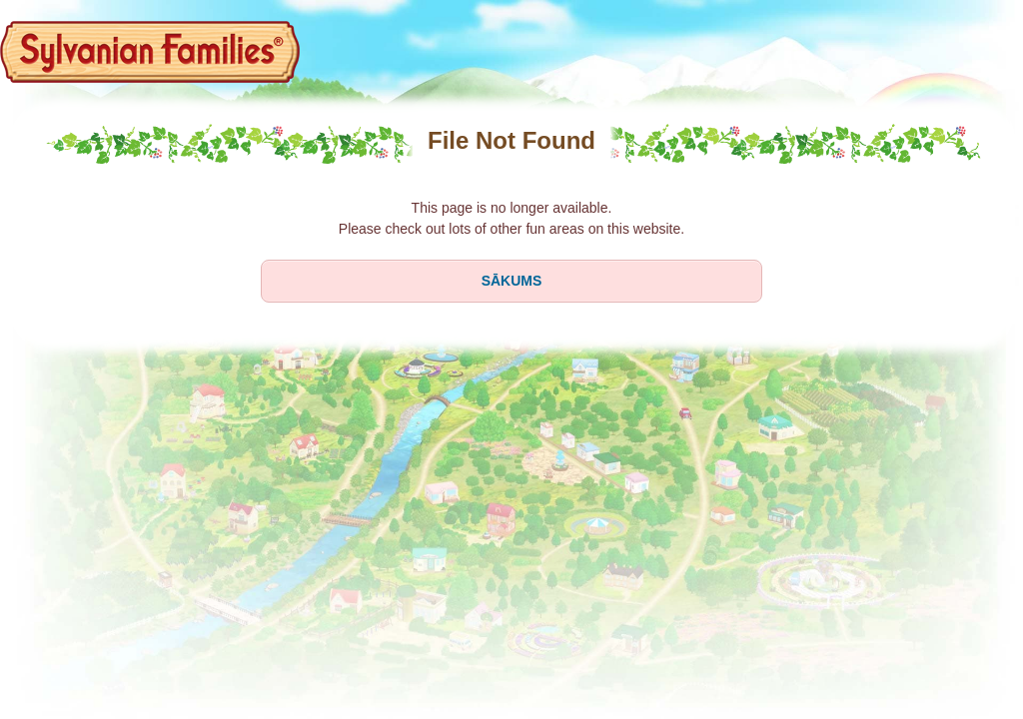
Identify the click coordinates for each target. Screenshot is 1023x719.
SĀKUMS (512, 281)
